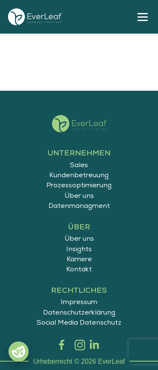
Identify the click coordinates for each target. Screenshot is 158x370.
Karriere (79, 260)
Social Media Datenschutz (79, 323)
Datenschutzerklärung (79, 313)
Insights (79, 250)
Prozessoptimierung (79, 186)
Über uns (79, 196)
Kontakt (79, 270)
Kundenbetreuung (79, 176)
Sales (79, 166)
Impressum (79, 302)
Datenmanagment (79, 206)
